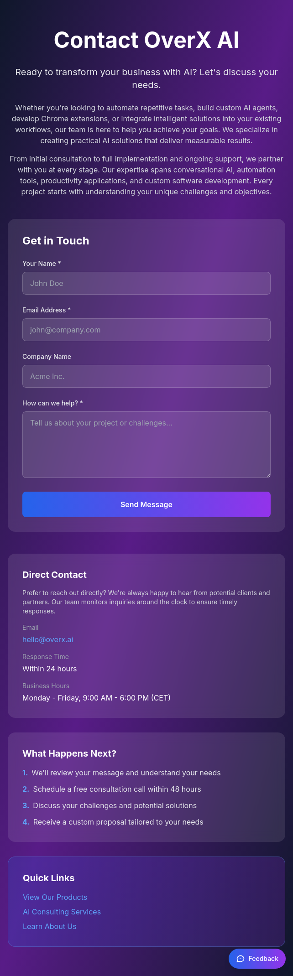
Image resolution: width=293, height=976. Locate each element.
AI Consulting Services (62, 911)
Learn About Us (50, 926)
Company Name (46, 356)
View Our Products (55, 897)
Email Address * (46, 310)
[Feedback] (257, 959)
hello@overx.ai (47, 639)
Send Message (146, 504)
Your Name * (41, 263)
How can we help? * (52, 403)
